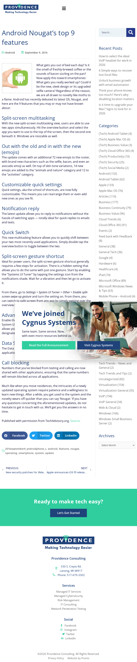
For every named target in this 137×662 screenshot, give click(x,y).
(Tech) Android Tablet (113, 134)
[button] (15, 436)
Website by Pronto (78, 658)
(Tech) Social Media (112, 168)
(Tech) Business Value (113, 145)
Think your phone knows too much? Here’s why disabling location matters (116, 94)
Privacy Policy (55, 658)
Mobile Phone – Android (115, 296)
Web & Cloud (107, 408)
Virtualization (108, 385)
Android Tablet (109, 179)
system (39, 453)
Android (10, 52)
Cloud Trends (108, 219)
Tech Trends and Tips (113, 373)
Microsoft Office (109, 281)
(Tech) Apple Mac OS (112, 139)
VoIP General (107, 402)
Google (103, 258)
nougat (74, 448)
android (52, 448)
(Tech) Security (109, 162)
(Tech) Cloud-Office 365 (114, 151)
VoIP (102, 396)
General (104, 246)
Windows (105, 413)
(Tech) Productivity (111, 156)
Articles (104, 196)
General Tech (108, 252)
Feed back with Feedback (115, 236)
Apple (102, 185)
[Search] (130, 32)
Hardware (105, 263)
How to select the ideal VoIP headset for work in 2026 (115, 60)
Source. (75, 421)
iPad (102, 275)
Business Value (109, 213)
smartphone (26, 453)
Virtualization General (113, 390)
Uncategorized (109, 379)
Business (105, 202)
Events (103, 231)
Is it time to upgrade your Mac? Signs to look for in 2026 (116, 109)
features (64, 448)
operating (11, 453)
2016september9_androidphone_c (25, 448)
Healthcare (106, 269)
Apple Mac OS (108, 191)
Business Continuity (112, 208)
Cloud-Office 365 (110, 225)
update (49, 453)
